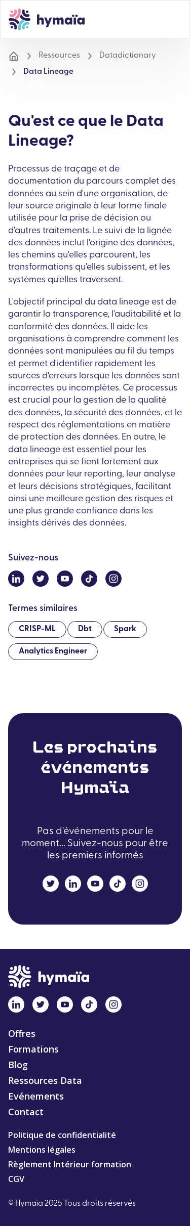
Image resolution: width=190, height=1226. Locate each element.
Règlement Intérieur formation (69, 1164)
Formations (33, 1049)
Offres (21, 1033)
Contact (26, 1111)
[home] (47, 19)
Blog (18, 1064)
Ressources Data (45, 1080)
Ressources (59, 56)
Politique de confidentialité (62, 1135)
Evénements (36, 1096)
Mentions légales (41, 1150)
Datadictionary (127, 56)
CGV (16, 1179)
